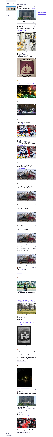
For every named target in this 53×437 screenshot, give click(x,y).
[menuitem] (26, 109)
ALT (35, 97)
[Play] (17, 113)
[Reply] (17, 24)
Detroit (18, 1)
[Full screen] (35, 113)
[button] (26, 109)
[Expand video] (33, 113)
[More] (35, 24)
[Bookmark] (31, 24)
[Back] (17, 1)
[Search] (11, 1)
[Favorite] (26, 24)
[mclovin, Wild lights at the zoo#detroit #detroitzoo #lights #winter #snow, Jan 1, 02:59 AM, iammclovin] (26, 109)
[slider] (26, 112)
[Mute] (19, 113)
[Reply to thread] (17, 363)
